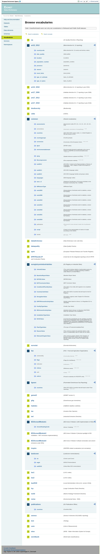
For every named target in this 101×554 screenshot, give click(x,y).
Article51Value (41, 269)
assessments (41, 124)
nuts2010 (39, 200)
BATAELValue (41, 279)
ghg (32, 400)
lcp (32, 488)
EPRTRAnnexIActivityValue (45, 301)
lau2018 (34, 483)
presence (39, 65)
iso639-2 (39, 164)
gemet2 (34, 395)
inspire (33, 448)
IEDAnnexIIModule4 (38, 441)
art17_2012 (35, 98)
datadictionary (36, 241)
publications (36, 504)
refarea (39, 368)
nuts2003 (39, 190)
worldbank (35, 537)
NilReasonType (41, 186)
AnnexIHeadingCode (43, 427)
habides (34, 406)
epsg (38, 156)
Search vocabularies (33, 34)
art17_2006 (35, 92)
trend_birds (40, 73)
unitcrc (39, 376)
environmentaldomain (43, 149)
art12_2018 (35, 87)
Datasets (7, 23)
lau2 (32, 478)
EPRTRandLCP (37, 257)
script (38, 229)
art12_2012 (35, 45)
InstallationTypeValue (43, 315)
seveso (34, 515)
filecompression (42, 160)
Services (6, 41)
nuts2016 (39, 210)
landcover (35, 453)
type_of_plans (41, 81)
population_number (43, 62)
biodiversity (35, 108)
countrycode (40, 50)
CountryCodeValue (42, 292)
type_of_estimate (42, 77)
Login (81, 1)
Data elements (8, 30)
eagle (38, 462)
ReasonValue (41, 331)
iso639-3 (39, 170)
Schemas (7, 34)
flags (38, 360)
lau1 (32, 472)
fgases (33, 382)
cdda (33, 114)
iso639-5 (39, 174)
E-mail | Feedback (10, 548)
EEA (12, 1)
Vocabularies (8, 37)
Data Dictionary (19, 15)
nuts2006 (39, 195)
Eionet (12, 15)
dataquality (35, 246)
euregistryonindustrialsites (41, 264)
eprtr (33, 251)
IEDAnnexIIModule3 (38, 433)
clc (37, 458)
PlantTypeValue (41, 327)
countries (40, 133)
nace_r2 (39, 181)
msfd (33, 494)
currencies (40, 141)
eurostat (34, 345)
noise (33, 499)
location (39, 58)
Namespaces (8, 44)
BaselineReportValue (43, 275)
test (32, 521)
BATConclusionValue (43, 283)
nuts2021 (39, 214)
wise (33, 531)
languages (40, 178)
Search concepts (48, 34)
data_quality (40, 54)
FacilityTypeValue (42, 306)
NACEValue (40, 319)
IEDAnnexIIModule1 (38, 422)
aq (32, 40)
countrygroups (41, 138)
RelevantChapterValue (43, 336)
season (39, 69)
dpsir (38, 145)
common (34, 119)
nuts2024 (39, 219)
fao (32, 351)
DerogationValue (42, 296)
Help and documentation (12, 19)
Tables (6, 26)
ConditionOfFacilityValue (44, 287)
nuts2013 (39, 205)
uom (33, 526)
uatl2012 (39, 466)
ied (32, 416)
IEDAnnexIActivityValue (44, 310)
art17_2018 (35, 103)
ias (32, 411)
